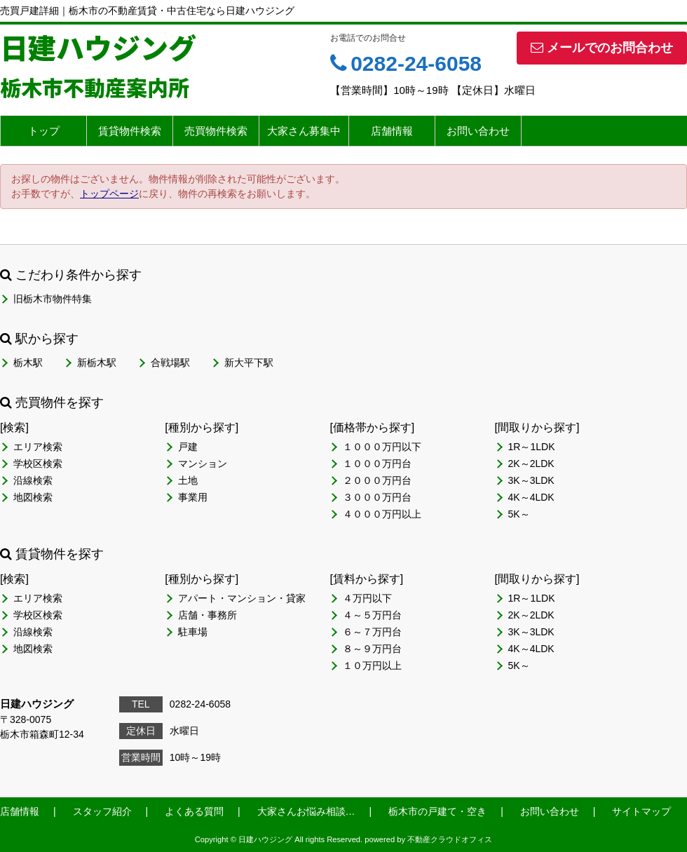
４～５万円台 (372, 615)
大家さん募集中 (304, 131)
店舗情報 (392, 131)
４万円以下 (367, 598)
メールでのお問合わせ (602, 48)
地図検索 (33, 497)
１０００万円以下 (382, 446)
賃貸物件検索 (129, 131)
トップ (44, 131)
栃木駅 (28, 362)
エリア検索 (37, 446)
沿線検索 (33, 480)
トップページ (109, 193)
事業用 (193, 497)
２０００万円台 (377, 480)
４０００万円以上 (382, 514)
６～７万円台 (372, 631)
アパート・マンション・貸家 (242, 598)
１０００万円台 (377, 463)
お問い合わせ (478, 131)
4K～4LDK (531, 497)
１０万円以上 (372, 665)
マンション (202, 463)
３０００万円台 (377, 497)
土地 (188, 480)
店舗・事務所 (207, 615)
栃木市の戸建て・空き (437, 811)
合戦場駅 (170, 362)
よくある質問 (194, 811)
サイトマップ (641, 811)
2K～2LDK (531, 463)
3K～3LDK (531, 480)
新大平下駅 (248, 362)
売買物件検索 (215, 131)
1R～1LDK (531, 446)
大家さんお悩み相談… (306, 811)
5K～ (519, 514)
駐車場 (193, 631)
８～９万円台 (372, 648)
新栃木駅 (96, 362)
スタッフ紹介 (102, 811)
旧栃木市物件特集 (52, 298)
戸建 (188, 446)
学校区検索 (37, 463)
